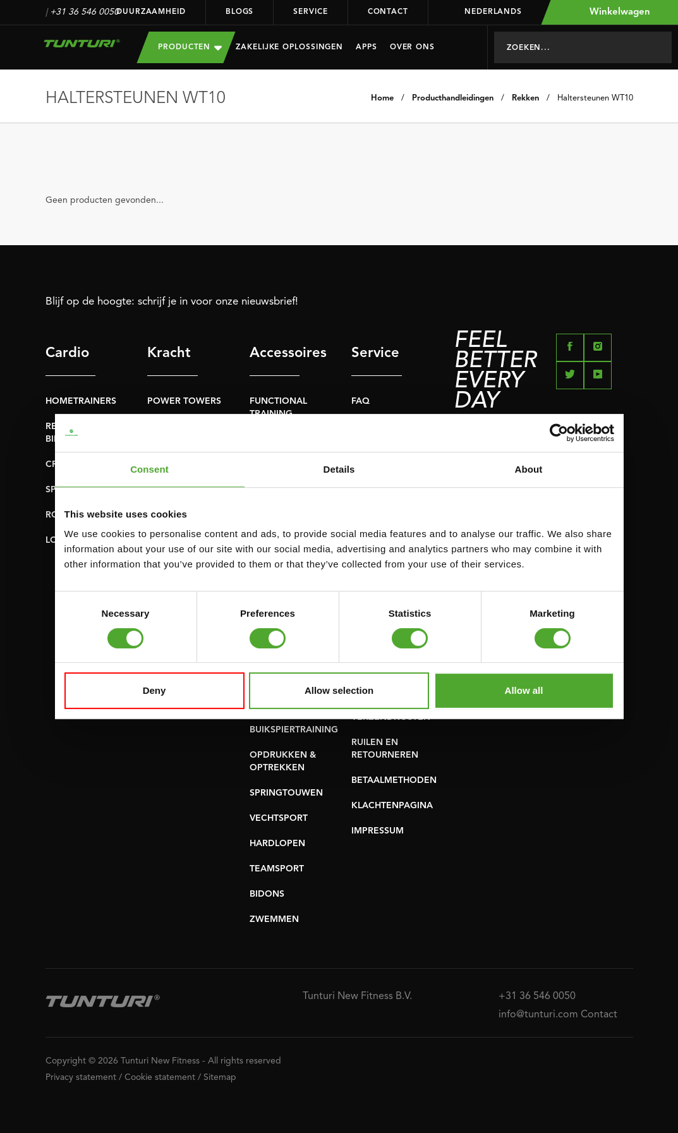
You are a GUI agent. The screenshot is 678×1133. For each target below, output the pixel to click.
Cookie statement (159, 1077)
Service (310, 12)
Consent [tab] (149, 469)
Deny (154, 690)
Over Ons (412, 47)
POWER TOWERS (184, 401)
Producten (190, 47)
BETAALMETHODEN (394, 780)
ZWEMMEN (274, 919)
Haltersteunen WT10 (595, 98)
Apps (366, 47)
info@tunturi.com (538, 1015)
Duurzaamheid (151, 12)
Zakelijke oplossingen (289, 47)
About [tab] (529, 469)
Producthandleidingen (452, 98)
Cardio (67, 353)
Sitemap (219, 1077)
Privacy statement (80, 1077)
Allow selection (339, 690)
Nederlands (485, 12)
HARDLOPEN (277, 843)
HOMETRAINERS (80, 401)
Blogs (240, 12)
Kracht (169, 353)
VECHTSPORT (279, 818)
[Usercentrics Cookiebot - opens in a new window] (559, 432)
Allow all (524, 690)
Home (382, 98)
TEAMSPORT (277, 868)
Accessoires (275, 353)
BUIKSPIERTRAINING (294, 729)
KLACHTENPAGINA (392, 805)
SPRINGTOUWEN (286, 793)
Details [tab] (339, 469)
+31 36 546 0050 (84, 12)
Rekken (525, 98)
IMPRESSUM (377, 831)
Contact (388, 12)
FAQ (360, 401)
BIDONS (267, 894)
